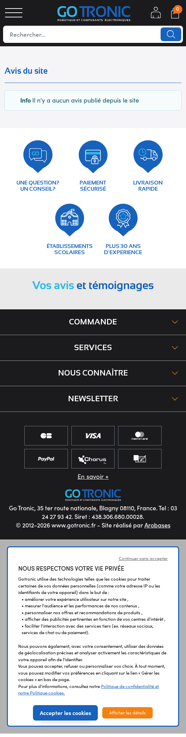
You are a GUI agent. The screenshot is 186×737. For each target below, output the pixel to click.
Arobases (157, 528)
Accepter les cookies (65, 716)
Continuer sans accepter (143, 562)
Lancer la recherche (170, 34)
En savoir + (93, 479)
